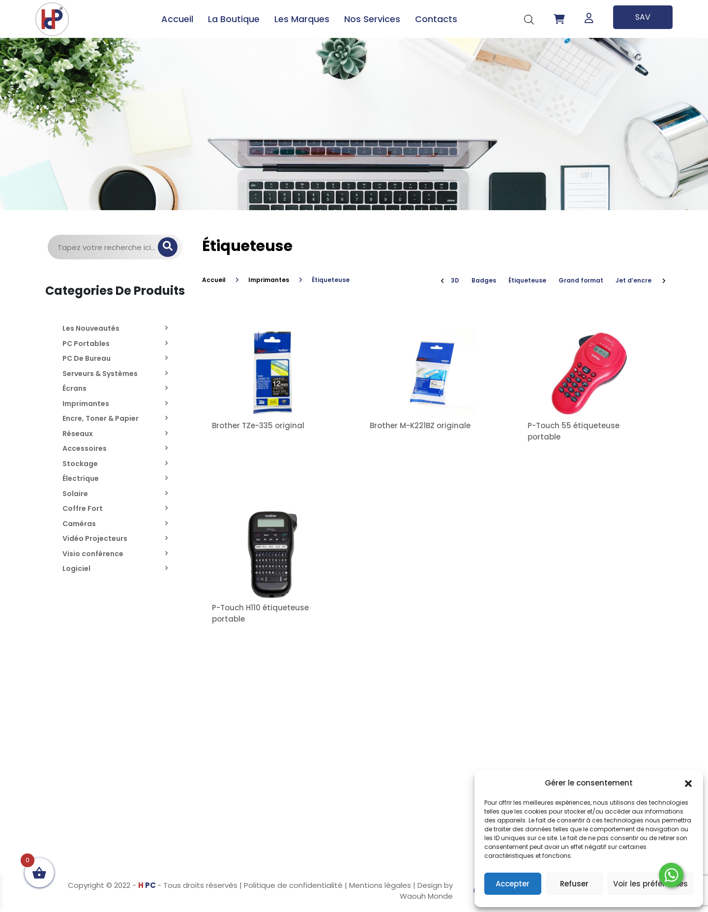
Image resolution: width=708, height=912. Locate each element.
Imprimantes (85, 404)
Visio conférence (92, 554)
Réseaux (77, 434)
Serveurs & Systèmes (100, 373)
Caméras (79, 524)
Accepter (513, 884)
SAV (642, 17)
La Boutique (234, 19)
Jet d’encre (633, 280)
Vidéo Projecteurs (94, 538)
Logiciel (76, 568)
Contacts (436, 19)
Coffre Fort (82, 508)
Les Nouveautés (90, 328)
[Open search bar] (529, 19)
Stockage (80, 464)
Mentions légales (380, 885)
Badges (484, 280)
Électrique (80, 478)
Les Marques (301, 19)
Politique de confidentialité (293, 885)
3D (455, 280)
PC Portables (86, 343)
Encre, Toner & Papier (100, 418)
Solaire (75, 494)
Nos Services (372, 19)
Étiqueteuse (527, 280)
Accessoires (84, 448)
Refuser (574, 884)
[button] (688, 783)
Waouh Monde (426, 896)
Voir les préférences (650, 884)
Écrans (74, 388)
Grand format (581, 280)
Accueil (177, 19)
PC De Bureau (86, 358)
